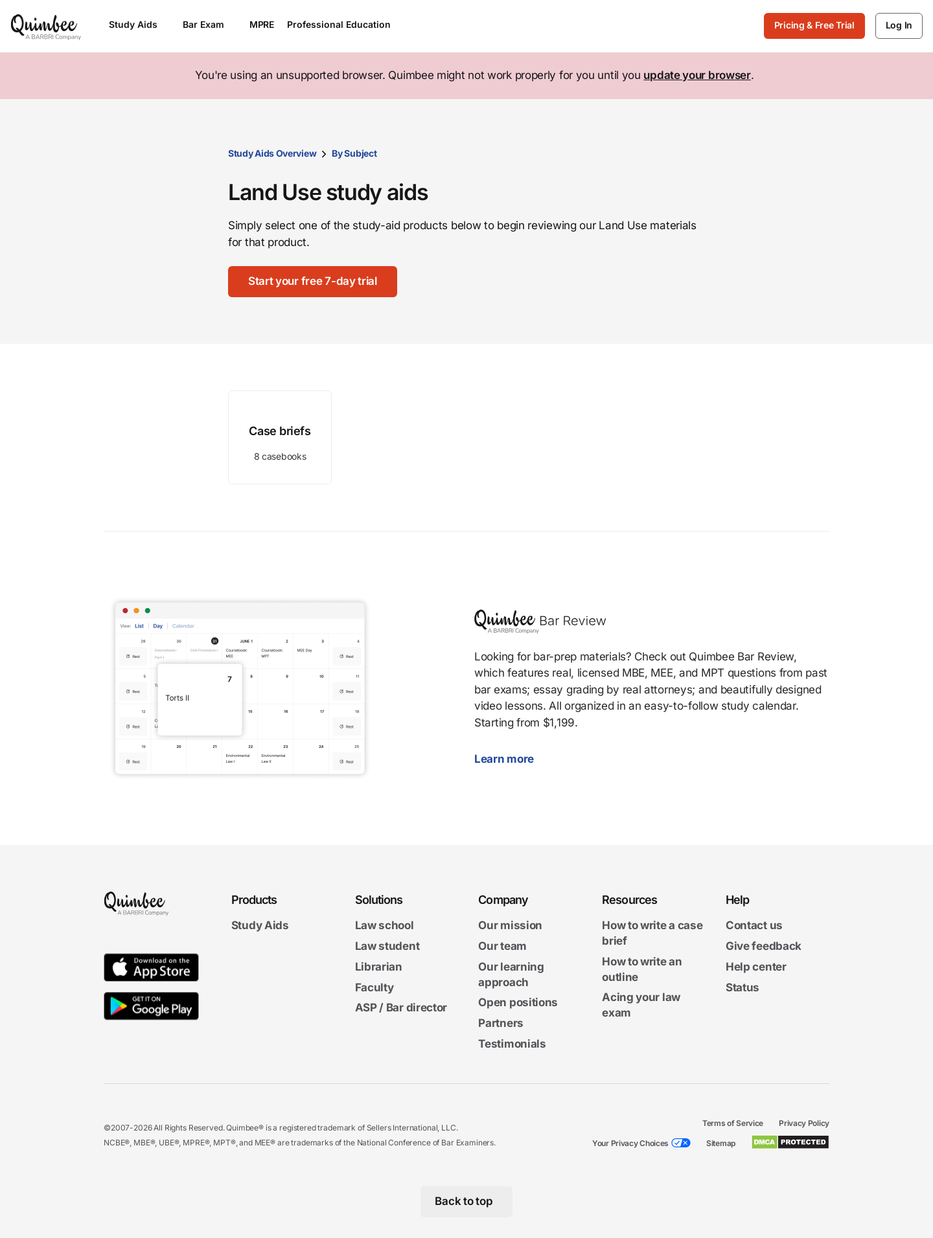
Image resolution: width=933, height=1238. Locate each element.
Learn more (510, 758)
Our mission (510, 925)
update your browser (696, 75)
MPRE (261, 24)
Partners (501, 1023)
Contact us (754, 925)
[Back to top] (467, 1201)
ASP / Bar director (401, 1008)
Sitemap (720, 1143)
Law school (384, 925)
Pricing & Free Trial (814, 24)
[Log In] (899, 26)
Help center (756, 966)
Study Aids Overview (272, 153)
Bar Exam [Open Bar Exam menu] (209, 24)
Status (742, 987)
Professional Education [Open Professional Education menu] (345, 24)
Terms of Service (732, 1123)
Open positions (518, 1002)
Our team (502, 946)
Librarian (378, 966)
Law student (387, 946)
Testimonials (512, 1043)
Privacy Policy (804, 1123)
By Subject (354, 153)
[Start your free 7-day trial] (313, 281)
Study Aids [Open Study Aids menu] (139, 24)
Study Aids (260, 925)
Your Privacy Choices (630, 1143)
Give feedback (763, 946)
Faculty (374, 987)
